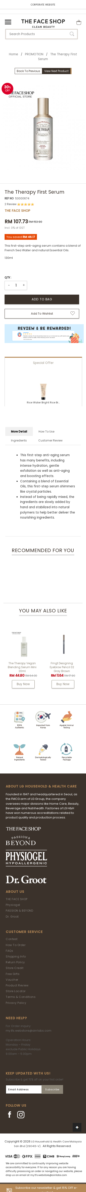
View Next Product (56, 71)
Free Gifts (12, 974)
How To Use (46, 431)
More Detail (19, 431)
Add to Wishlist (42, 313)
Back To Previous (28, 71)
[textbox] (41, 34)
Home (13, 54)
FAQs (9, 951)
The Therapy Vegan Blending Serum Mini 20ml (22, 667)
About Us (15, 891)
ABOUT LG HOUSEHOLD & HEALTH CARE (41, 786)
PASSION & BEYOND (19, 911)
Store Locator (16, 991)
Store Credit (14, 968)
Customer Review (50, 440)
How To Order (15, 945)
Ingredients (19, 440)
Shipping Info (16, 956)
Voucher (12, 980)
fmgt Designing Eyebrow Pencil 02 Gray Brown (62, 667)
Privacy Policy (16, 1003)
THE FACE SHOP (17, 899)
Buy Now (23, 684)
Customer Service (24, 932)
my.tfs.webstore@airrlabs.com (28, 1031)
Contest (12, 939)
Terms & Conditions (21, 997)
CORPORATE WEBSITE (43, 4)
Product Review (17, 985)
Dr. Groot (12, 916)
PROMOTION (34, 54)
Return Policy (15, 962)
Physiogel (13, 905)
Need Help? (16, 1018)
